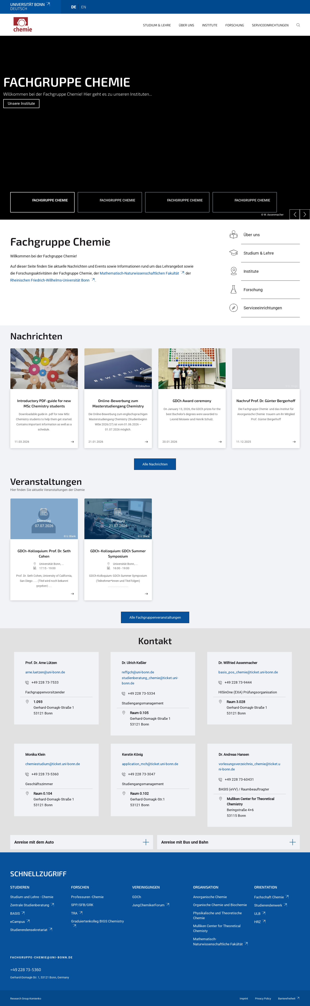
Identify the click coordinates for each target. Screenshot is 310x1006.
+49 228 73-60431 (239, 779)
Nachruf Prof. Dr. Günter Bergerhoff (265, 400)
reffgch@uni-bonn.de (138, 672)
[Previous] (295, 214)
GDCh (136, 897)
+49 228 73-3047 (141, 774)
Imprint (244, 998)
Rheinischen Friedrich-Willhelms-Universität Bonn (52, 280)
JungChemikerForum (151, 905)
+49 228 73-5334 (141, 693)
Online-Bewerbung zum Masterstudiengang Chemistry (118, 403)
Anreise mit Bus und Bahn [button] (184, 842)
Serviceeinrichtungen (270, 25)
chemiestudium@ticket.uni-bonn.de (52, 764)
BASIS (17, 913)
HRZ (260, 922)
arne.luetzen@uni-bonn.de (45, 672)
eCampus (20, 922)
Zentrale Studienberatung (32, 905)
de (73, 6)
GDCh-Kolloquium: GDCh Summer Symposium (118, 553)
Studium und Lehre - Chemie (31, 897)
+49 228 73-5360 (45, 774)
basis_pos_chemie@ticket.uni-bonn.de (248, 672)
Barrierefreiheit (289, 998)
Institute (209, 25)
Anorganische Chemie (210, 897)
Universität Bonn (30, 4)
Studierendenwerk (271, 905)
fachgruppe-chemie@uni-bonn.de (41, 957)
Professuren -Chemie (87, 897)
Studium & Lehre (157, 25)
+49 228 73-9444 (238, 682)
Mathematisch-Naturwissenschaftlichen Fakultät (142, 273)
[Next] (305, 214)
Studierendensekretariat (31, 930)
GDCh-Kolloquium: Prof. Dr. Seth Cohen (44, 553)
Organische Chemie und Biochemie (220, 905)
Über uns (186, 25)
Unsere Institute (21, 103)
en (83, 6)
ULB (260, 914)
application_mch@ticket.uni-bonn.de (150, 764)
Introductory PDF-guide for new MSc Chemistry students (44, 403)
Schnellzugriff (38, 873)
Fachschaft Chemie (271, 897)
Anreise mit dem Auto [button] (34, 842)
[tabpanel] (155, 128)
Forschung (234, 25)
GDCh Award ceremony (192, 400)
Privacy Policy (263, 998)
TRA (77, 913)
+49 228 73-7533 (45, 682)
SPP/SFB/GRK (82, 905)
